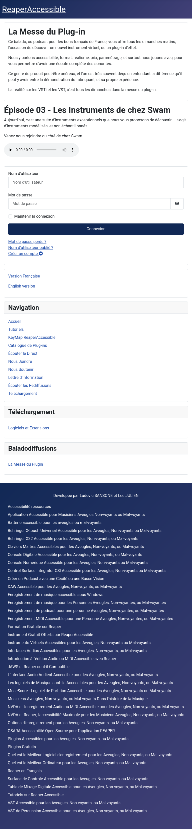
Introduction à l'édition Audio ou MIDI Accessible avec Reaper (62, 658)
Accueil (14, 321)
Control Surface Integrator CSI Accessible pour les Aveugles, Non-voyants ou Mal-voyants (87, 570)
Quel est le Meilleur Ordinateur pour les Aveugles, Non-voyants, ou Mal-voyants (77, 762)
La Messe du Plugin (25, 464)
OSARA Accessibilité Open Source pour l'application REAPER (61, 730)
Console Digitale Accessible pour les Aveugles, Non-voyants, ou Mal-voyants (75, 554)
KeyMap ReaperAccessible (32, 337)
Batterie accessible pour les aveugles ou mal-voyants (55, 522)
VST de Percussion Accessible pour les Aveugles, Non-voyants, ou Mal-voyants (77, 810)
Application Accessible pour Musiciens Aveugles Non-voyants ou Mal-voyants (76, 514)
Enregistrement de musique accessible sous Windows (56, 594)
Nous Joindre (20, 361)
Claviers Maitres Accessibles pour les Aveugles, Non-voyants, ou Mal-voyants (76, 546)
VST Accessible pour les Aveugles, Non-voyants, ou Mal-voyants (64, 802)
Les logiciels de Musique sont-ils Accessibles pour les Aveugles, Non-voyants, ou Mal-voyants (90, 682)
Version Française (24, 276)
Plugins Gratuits (22, 746)
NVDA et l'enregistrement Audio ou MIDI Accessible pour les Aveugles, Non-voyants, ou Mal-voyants (96, 706)
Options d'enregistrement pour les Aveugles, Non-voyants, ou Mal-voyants (73, 722)
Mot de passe (20, 195)
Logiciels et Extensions (28, 428)
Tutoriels (16, 329)
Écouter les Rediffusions (30, 385)
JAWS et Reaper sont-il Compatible (39, 666)
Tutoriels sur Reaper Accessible (36, 794)
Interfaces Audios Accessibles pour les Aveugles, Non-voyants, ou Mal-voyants (77, 650)
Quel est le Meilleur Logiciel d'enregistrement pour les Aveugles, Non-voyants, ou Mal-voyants (90, 754)
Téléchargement (22, 393)
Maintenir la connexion (34, 216)
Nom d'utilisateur (23, 173)
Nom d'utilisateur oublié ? (30, 247)
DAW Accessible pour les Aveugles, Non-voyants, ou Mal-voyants (65, 586)
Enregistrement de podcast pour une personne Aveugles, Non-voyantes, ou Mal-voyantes (86, 610)
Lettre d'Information (25, 377)
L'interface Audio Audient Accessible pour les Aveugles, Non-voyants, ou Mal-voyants (83, 674)
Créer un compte (25, 253)
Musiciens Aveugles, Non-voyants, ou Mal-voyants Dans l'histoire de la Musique (78, 698)
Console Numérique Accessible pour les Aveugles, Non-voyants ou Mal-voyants (78, 562)
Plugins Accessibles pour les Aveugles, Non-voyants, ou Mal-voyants (68, 738)
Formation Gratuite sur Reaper (34, 626)
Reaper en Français (25, 770)
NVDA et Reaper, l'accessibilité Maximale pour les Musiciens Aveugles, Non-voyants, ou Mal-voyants (96, 714)
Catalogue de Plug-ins (27, 345)
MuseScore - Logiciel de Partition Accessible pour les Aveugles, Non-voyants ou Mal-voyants (89, 690)
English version (21, 286)
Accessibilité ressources (29, 506)
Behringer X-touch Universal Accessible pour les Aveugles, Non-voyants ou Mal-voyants (85, 530)
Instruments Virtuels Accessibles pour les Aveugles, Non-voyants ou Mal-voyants (79, 642)
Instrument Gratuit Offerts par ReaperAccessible (50, 634)
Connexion (95, 228)
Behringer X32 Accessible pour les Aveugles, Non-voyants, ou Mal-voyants (73, 538)
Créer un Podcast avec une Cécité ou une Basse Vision (56, 578)
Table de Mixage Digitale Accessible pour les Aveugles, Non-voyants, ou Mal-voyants (82, 786)
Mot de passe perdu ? (27, 241)
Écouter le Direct (22, 353)
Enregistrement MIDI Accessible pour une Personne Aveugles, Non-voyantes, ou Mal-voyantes (90, 618)
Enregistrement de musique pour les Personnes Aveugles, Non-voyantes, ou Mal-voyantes (87, 602)
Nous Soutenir (21, 369)
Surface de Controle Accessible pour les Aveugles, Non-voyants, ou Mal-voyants (78, 778)
